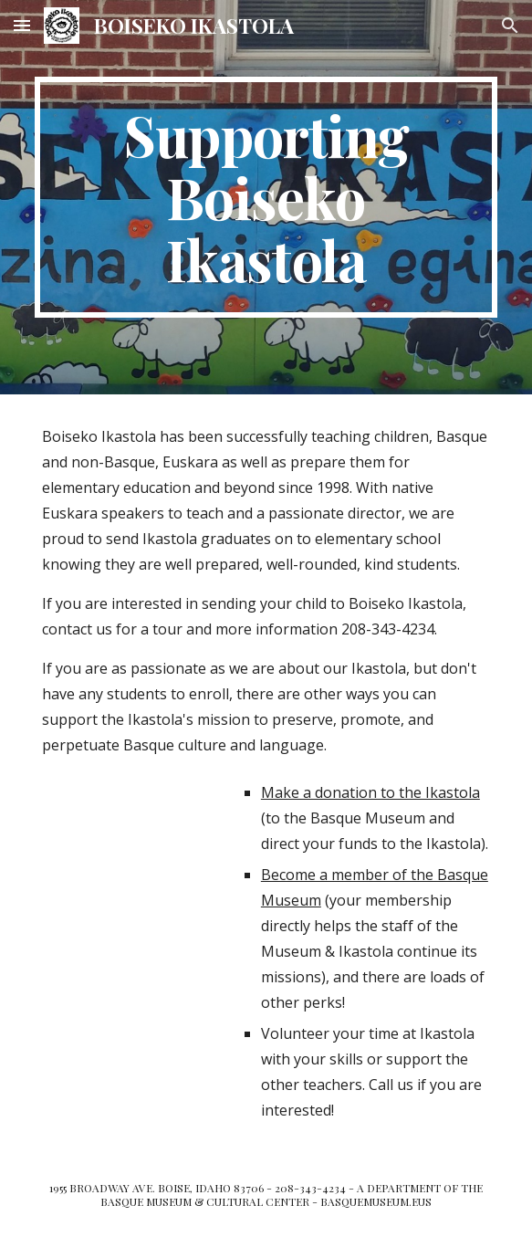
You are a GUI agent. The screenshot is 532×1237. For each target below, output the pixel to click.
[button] (22, 25)
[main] (266, 197)
